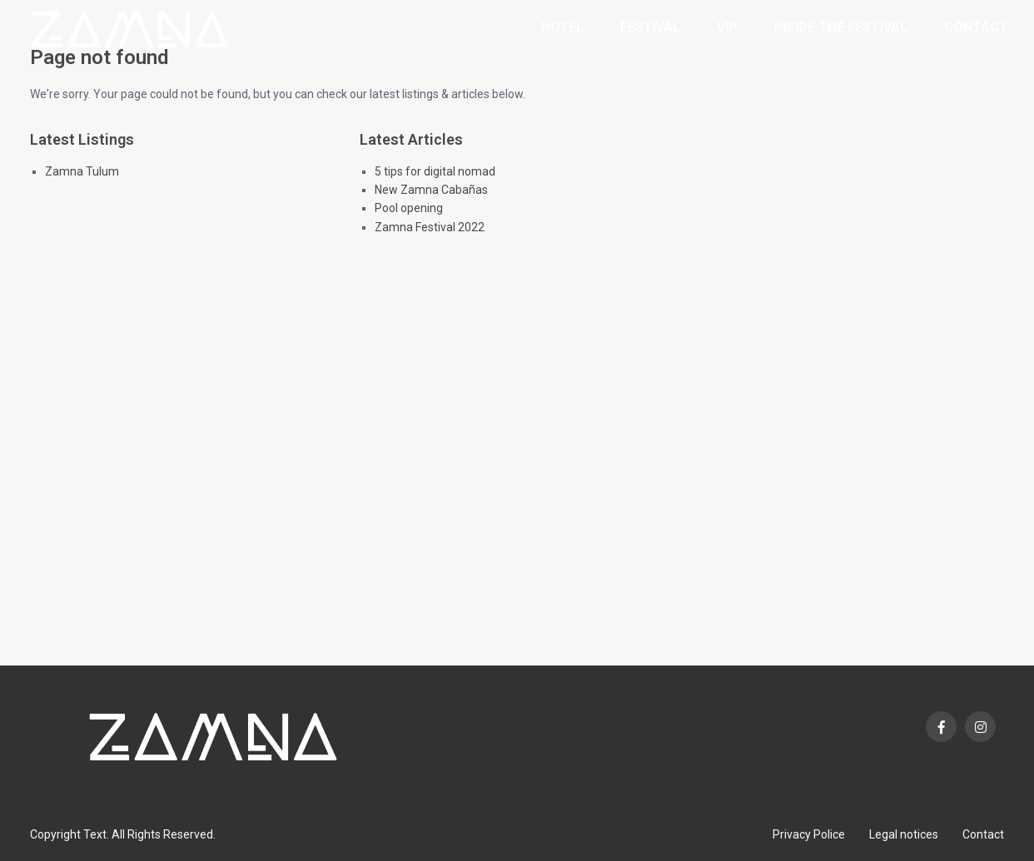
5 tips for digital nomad (435, 171)
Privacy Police (809, 834)
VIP (727, 27)
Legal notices (903, 834)
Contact (976, 27)
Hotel (562, 27)
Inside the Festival (840, 27)
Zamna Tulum (82, 171)
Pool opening (409, 208)
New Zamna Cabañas (431, 189)
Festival (650, 27)
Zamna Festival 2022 (430, 227)
